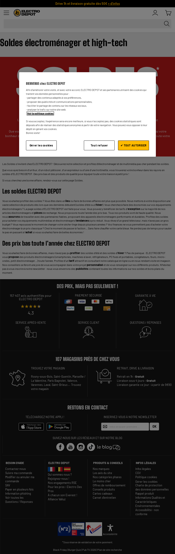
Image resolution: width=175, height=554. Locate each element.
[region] (87, 114)
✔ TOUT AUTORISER (134, 145)
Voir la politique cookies (40, 113)
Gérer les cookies (41, 145)
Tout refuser (99, 145)
